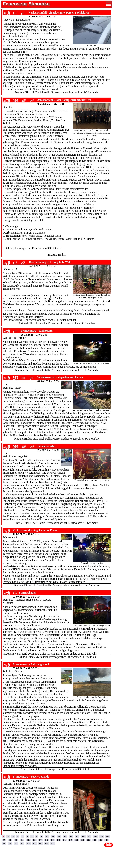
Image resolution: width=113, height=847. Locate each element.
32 (70, 840)
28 (46, 840)
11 (53, 836)
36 (94, 840)
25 (28, 840)
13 (65, 836)
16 (83, 836)
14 (71, 836)
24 (22, 840)
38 (107, 840)
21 (4, 840)
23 (16, 840)
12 (59, 836)
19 (101, 836)
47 (52, 843)
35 (88, 840)
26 (34, 840)
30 (58, 840)
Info (109, 844)
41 (16, 843)
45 (40, 843)
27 (40, 840)
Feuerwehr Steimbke (26, 3)
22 (10, 840)
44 (34, 843)
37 (100, 840)
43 (28, 843)
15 (77, 836)
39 (4, 843)
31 (64, 840)
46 (46, 843)
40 (10, 843)
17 (89, 836)
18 (95, 836)
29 (52, 840)
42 (22, 843)
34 (82, 840)
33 (76, 840)
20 (107, 836)
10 (47, 836)
